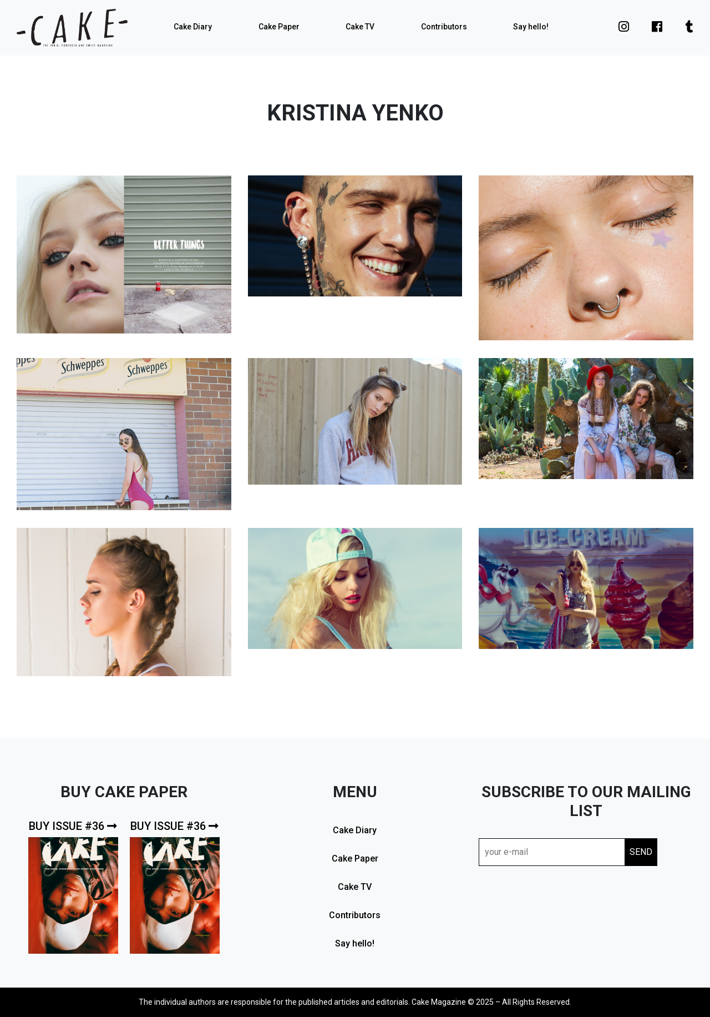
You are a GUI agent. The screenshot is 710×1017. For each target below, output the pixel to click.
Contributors (444, 26)
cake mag (72, 28)
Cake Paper (279, 26)
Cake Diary (193, 26)
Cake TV (360, 26)
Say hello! (531, 26)
